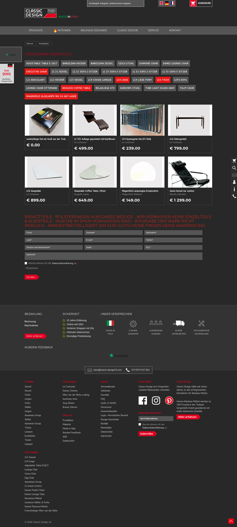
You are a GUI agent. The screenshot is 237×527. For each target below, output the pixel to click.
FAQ (103, 398)
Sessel (28, 386)
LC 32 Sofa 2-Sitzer (145, 71)
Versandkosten (108, 386)
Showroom (106, 407)
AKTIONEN (61, 30)
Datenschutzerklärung (62, 263)
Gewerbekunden (109, 411)
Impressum (106, 435)
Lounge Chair (31, 469)
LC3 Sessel (76, 79)
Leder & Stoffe (108, 402)
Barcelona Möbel (33, 498)
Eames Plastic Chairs (35, 490)
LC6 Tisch (163, 79)
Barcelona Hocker (74, 63)
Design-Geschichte (110, 419)
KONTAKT (175, 30)
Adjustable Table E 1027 (41, 63)
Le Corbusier (69, 386)
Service (29, 43)
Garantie (105, 394)
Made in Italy (69, 428)
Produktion (68, 420)
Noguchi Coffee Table (76, 88)
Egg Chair (29, 477)
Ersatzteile (44, 43)
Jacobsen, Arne (70, 398)
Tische (28, 427)
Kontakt (104, 423)
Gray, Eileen (68, 402)
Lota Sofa (180, 79)
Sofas (27, 394)
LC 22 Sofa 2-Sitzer (85, 71)
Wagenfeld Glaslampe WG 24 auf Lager (51, 96)
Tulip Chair (187, 88)
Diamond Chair (148, 63)
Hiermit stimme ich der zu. (52, 263)
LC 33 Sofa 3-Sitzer (174, 71)
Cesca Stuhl (126, 63)
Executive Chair (36, 71)
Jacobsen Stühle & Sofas (37, 502)
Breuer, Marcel (70, 407)
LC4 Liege (122, 79)
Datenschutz (107, 431)
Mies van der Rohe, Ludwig (76, 394)
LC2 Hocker (57, 79)
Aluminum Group (33, 415)
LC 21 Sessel (59, 71)
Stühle (28, 407)
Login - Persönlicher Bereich (114, 415)
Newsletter (106, 427)
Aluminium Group (33, 481)
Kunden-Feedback (71, 432)
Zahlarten (105, 390)
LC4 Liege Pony (142, 79)
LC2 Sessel (30, 457)
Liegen (28, 398)
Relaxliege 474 (105, 88)
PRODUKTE (36, 30)
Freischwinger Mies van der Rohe (41, 510)
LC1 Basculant (35, 79)
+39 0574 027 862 (140, 369)
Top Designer (69, 381)
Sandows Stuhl (130, 88)
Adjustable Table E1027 (37, 465)
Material (67, 424)
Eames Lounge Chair (175, 63)
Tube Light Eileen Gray (159, 88)
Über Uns (67, 415)
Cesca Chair (30, 473)
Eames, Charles (70, 390)
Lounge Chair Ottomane (41, 88)
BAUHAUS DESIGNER (94, 30)
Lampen (29, 431)
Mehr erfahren (34, 336)
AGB (65, 436)
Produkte (29, 381)
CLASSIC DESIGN (127, 30)
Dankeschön (68, 440)
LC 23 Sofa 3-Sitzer (115, 71)
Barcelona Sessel (102, 63)
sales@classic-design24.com (107, 369)
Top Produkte (31, 452)
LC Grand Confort (33, 485)
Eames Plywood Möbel (36, 506)
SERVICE (153, 30)
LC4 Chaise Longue (99, 79)
